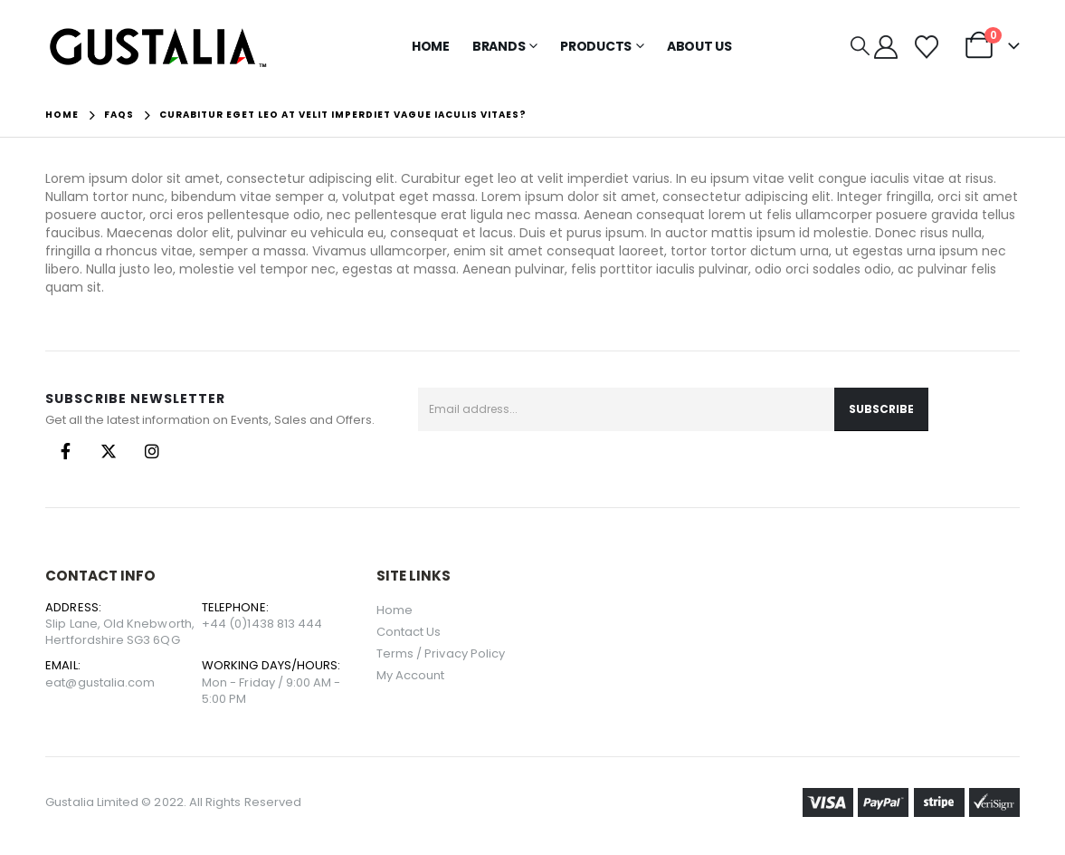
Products (596, 46)
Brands (499, 46)
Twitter (108, 451)
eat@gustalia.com (100, 682)
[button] (860, 46)
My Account (410, 675)
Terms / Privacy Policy (440, 653)
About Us (699, 46)
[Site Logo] (158, 47)
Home (431, 46)
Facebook (65, 451)
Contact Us (409, 631)
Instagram (152, 451)
